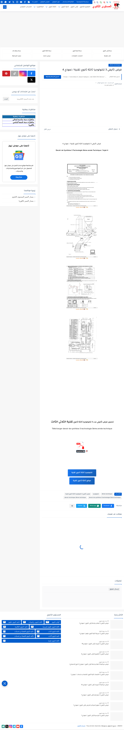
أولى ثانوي (74, 7)
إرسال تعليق (114, 590)
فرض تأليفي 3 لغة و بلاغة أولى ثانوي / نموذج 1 (94, 624)
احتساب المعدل (26, 7)
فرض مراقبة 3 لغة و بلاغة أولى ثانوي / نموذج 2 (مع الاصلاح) (89, 665)
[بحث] (5, 7)
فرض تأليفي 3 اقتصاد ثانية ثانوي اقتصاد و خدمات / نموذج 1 (90, 675)
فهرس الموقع (45, 2)
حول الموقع (56, 2)
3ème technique (115, 66)
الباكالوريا (40, 7)
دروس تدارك (47, 56)
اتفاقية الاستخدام (68, 2)
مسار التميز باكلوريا (26, 202)
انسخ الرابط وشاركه (52, 78)
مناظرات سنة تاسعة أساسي (23, 123)
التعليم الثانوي (85, 7)
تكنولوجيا (96, 495)
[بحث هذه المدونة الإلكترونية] (22, 100)
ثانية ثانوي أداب (48, 637)
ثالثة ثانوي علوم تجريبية (45, 628)
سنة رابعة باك (16, 51)
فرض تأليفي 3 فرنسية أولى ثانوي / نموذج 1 (95, 716)
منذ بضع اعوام (103, 632)
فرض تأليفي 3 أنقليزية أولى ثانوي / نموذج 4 (95, 655)
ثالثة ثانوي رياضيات (32, 623)
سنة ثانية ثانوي (77, 51)
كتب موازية (107, 56)
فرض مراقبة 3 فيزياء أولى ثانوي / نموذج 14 (95, 686)
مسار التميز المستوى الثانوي (23, 198)
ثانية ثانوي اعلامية (15, 628)
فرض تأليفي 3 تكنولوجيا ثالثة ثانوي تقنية (77, 495)
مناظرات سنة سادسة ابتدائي (23, 120)
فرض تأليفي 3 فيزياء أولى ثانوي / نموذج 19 (95, 645)
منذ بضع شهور (103, 622)
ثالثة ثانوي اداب (48, 632)
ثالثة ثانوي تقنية (31, 642)
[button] (108, 507)
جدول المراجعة (16, 56)
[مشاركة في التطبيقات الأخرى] (72, 507)
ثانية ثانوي (65, 7)
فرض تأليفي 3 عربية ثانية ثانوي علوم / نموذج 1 (94, 634)
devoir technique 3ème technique (75, 498)
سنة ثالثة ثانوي (47, 51)
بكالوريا (31, 126)
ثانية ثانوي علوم (11, 623)
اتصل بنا (35, 2)
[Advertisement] (62, 30)
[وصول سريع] (5, 681)
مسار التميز (81, 727)
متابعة (19, 178)
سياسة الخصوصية (83, 2)
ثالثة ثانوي (52, 7)
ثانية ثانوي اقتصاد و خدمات (18, 632)
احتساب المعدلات (77, 56)
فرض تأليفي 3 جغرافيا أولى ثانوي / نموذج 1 (95, 696)
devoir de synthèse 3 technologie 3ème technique (105, 498)
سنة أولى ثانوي (107, 51)
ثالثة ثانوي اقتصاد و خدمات (18, 637)
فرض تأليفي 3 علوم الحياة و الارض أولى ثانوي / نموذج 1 (91, 706)
